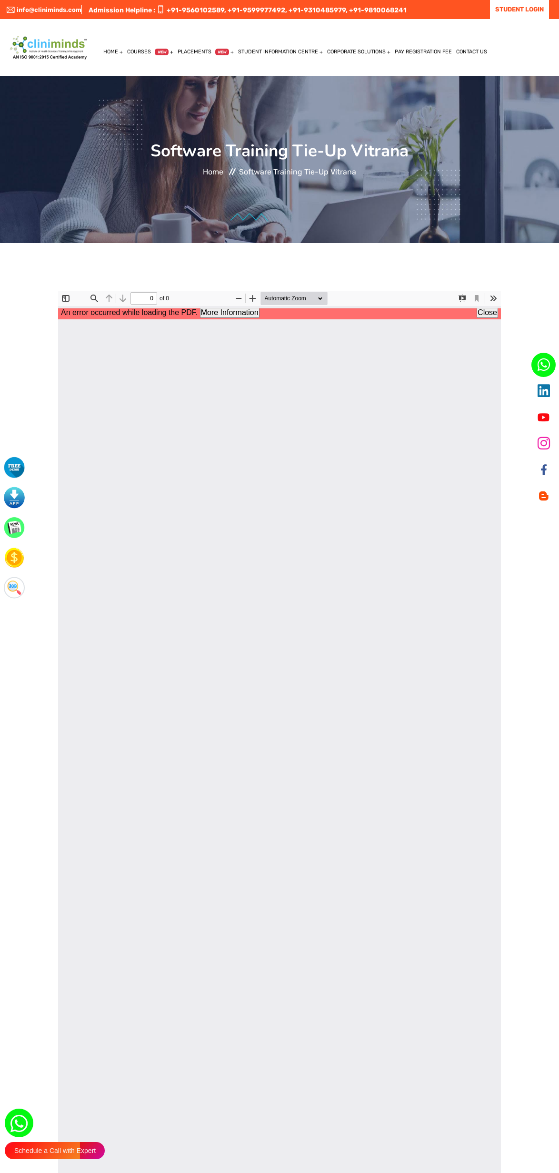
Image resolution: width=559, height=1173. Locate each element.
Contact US (471, 52)
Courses (148, 52)
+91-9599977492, (257, 10)
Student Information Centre (278, 52)
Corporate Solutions (356, 52)
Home (110, 52)
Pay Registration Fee (423, 52)
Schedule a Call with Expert (55, 1150)
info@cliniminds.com (44, 9)
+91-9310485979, (318, 10)
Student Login (519, 9)
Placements (203, 52)
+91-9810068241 (378, 10)
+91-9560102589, (196, 10)
